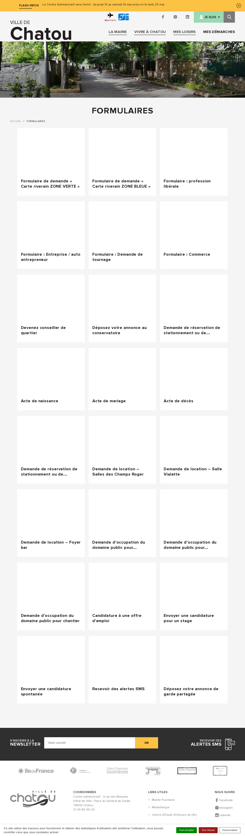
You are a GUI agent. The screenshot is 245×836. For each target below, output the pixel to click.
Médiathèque (161, 807)
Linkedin (225, 815)
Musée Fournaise (163, 800)
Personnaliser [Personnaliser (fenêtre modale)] (230, 830)
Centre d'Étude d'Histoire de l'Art (174, 815)
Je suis (210, 17)
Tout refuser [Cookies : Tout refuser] (208, 830)
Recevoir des (206, 743)
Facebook (226, 800)
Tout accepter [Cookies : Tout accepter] (186, 830)
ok (146, 743)
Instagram (226, 808)
